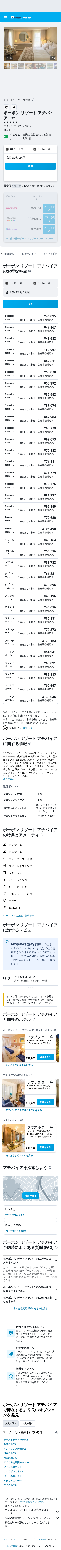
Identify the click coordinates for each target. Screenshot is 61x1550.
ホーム (6, 1539)
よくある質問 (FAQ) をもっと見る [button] (30, 1308)
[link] (19, 1065)
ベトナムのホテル (13, 1476)
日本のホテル (10, 1453)
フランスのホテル (13, 1467)
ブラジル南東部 (39, 1539)
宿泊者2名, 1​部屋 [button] (15, 157)
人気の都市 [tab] (27, 1423)
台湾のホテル (10, 1444)
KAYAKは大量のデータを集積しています (32, 1518)
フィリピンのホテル (14, 1471)
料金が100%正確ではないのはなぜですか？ (32, 1524)
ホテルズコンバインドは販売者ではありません (32, 1511)
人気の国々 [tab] (10, 1423)
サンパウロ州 (12, 1546)
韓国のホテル (10, 1458)
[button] (5, 17)
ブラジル (17, 1539)
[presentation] (33, 99)
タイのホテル (10, 1485)
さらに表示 (8, 779)
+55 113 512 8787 (14, 130)
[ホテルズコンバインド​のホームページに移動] (21, 17)
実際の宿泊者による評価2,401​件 (37, 136)
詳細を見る (45, 1057)
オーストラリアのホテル (16, 1439)
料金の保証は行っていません (31, 1501)
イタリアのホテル (13, 1480)
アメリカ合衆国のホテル (16, 1462)
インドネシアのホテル (15, 1448)
